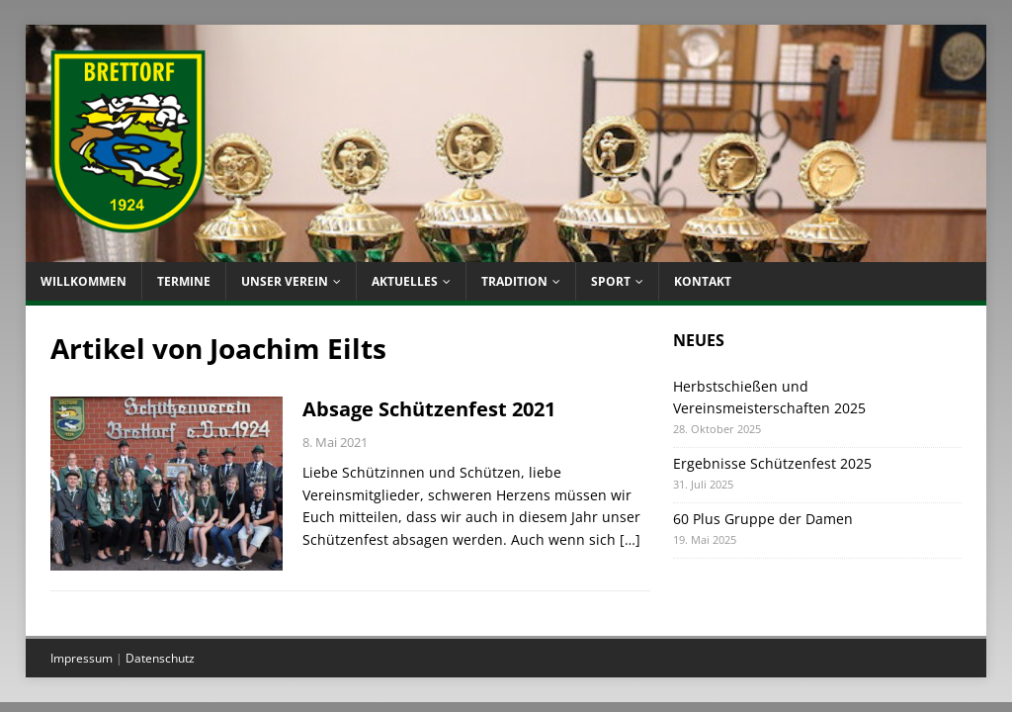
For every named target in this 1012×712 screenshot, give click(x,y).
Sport (611, 281)
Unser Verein (284, 281)
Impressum (81, 658)
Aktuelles (405, 281)
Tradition (514, 281)
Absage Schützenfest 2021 (428, 409)
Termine (184, 281)
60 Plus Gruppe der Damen (763, 518)
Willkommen (83, 281)
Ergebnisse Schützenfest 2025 (772, 463)
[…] (630, 539)
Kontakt (702, 281)
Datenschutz (160, 658)
